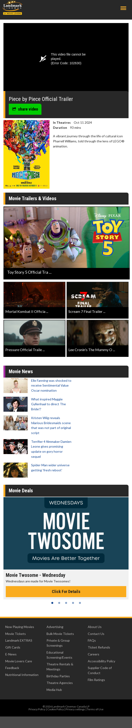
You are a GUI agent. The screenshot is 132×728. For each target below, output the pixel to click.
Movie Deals (21, 490)
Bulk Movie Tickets (60, 634)
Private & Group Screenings (58, 642)
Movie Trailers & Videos (32, 198)
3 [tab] (66, 603)
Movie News (21, 371)
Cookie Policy (55, 709)
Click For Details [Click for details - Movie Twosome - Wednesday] (66, 591)
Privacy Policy (37, 709)
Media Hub (54, 690)
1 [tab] (52, 603)
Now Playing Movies (19, 627)
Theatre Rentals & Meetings (60, 666)
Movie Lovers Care (18, 661)
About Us (95, 627)
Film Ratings (96, 680)
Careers (93, 654)
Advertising (55, 627)
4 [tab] (73, 603)
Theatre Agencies (60, 683)
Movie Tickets (15, 634)
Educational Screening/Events (59, 654)
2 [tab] (59, 603)
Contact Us (96, 634)
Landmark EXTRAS (18, 640)
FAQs (92, 640)
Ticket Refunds (99, 647)
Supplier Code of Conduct (100, 670)
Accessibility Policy (101, 661)
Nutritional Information (21, 675)
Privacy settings (75, 709)
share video (25, 109)
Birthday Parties (58, 676)
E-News (11, 654)
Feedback (12, 668)
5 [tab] (80, 603)
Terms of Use (95, 709)
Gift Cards (12, 647)
